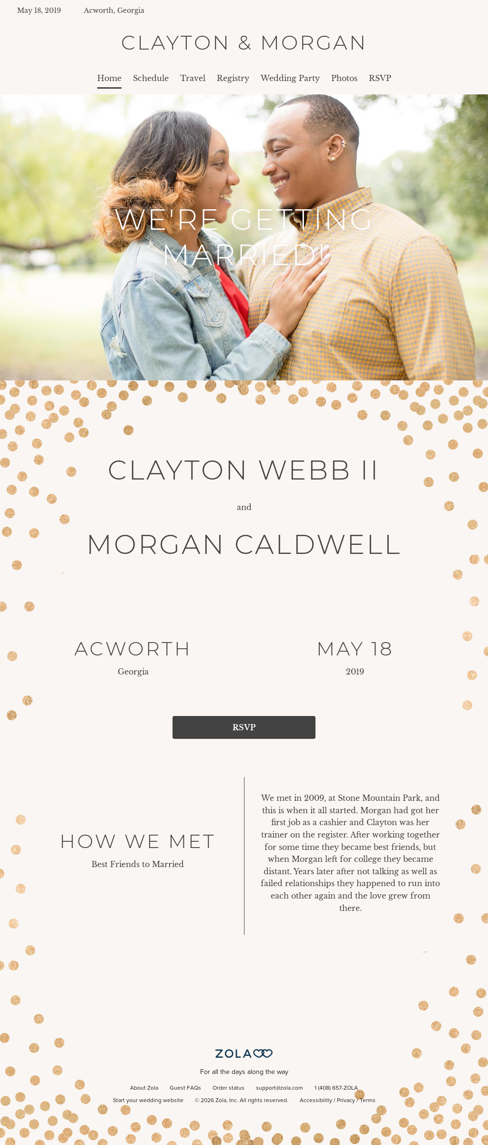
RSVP (380, 78)
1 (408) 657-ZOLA (336, 1088)
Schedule (151, 78)
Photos (344, 78)
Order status (228, 1088)
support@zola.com (279, 1088)
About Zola (144, 1088)
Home (109, 78)
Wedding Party (290, 78)
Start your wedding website (148, 1101)
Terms (368, 1101)
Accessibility (316, 1101)
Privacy (346, 1101)
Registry (233, 78)
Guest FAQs (185, 1088)
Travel (192, 78)
